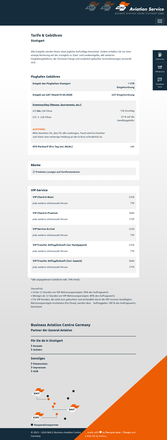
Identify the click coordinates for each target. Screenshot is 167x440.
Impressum (39, 367)
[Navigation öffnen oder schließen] (160, 21)
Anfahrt (37, 349)
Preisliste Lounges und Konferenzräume (56, 171)
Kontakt (37, 345)
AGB (35, 371)
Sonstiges (38, 358)
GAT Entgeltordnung (123, 94)
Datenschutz (40, 363)
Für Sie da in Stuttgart (47, 340)
